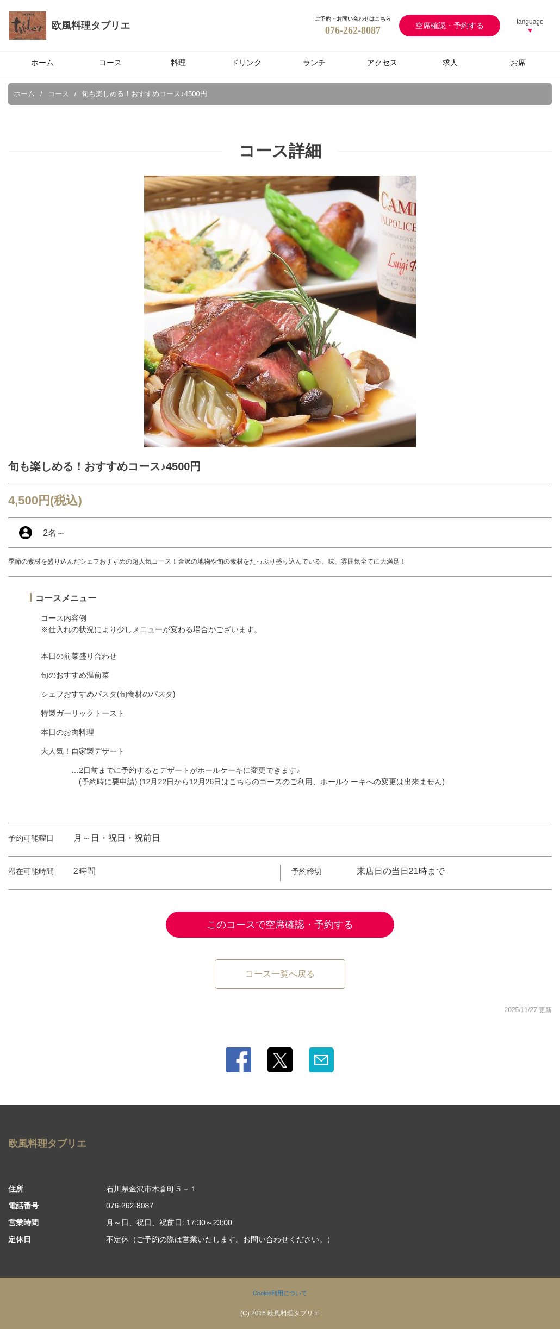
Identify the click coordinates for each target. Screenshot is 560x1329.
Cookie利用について (280, 1293)
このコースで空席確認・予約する (280, 924)
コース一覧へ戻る (280, 973)
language (530, 22)
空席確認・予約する (449, 25)
